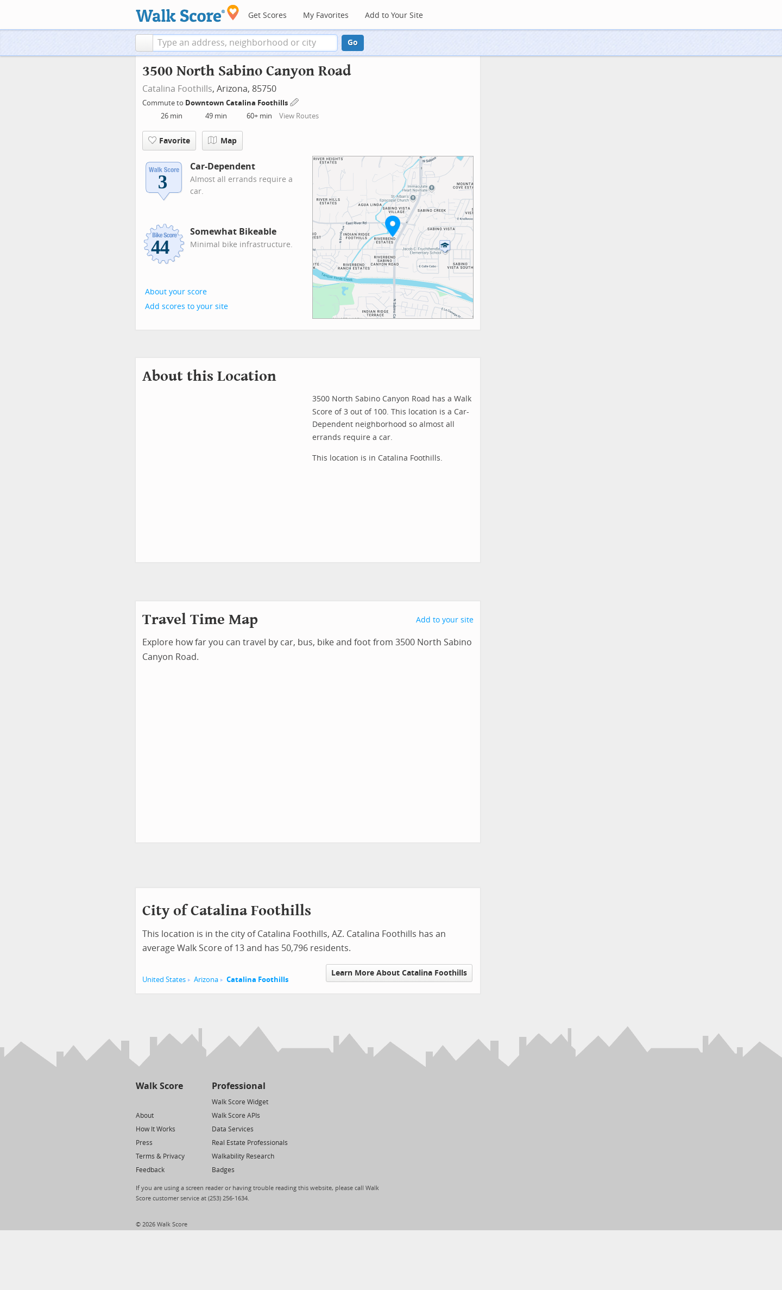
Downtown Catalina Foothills (237, 103)
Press (144, 1143)
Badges (223, 1170)
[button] (144, 43)
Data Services (233, 1129)
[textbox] (245, 43)
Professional (239, 1086)
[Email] (175, 1101)
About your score (176, 292)
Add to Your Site (394, 15)
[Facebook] (159, 1101)
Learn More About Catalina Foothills (399, 973)
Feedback (150, 1170)
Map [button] (222, 141)
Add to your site (445, 620)
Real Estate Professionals (250, 1143)
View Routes (299, 116)
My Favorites (326, 15)
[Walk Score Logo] (187, 13)
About (145, 1115)
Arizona (206, 980)
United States (164, 980)
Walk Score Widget (240, 1102)
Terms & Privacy (160, 1156)
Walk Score (159, 1086)
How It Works (155, 1129)
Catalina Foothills (177, 89)
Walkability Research (243, 1156)
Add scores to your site (186, 306)
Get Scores (267, 15)
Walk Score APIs (236, 1115)
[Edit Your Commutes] (294, 101)
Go (353, 42)
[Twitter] (142, 1101)
